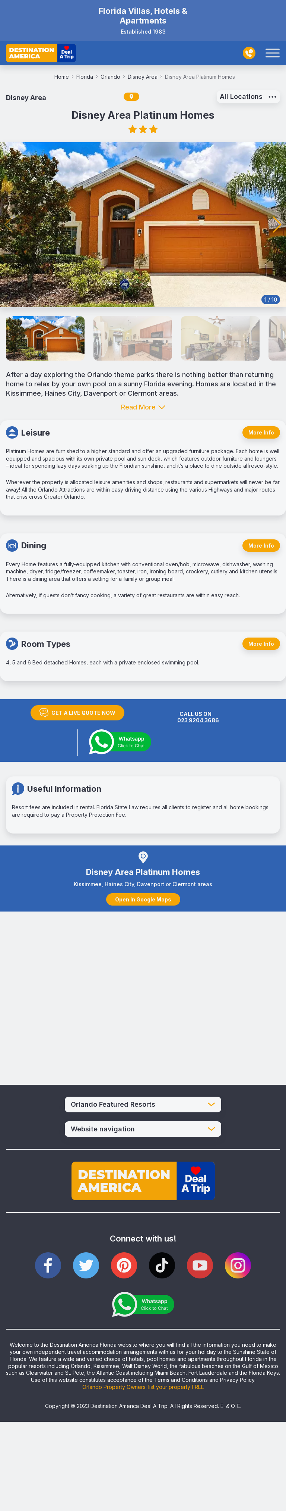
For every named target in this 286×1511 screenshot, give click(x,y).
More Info (261, 432)
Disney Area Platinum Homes (200, 77)
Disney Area (145, 77)
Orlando (113, 77)
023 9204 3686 (198, 720)
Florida (87, 77)
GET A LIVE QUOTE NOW (77, 712)
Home (63, 77)
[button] (277, 224)
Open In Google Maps (143, 899)
